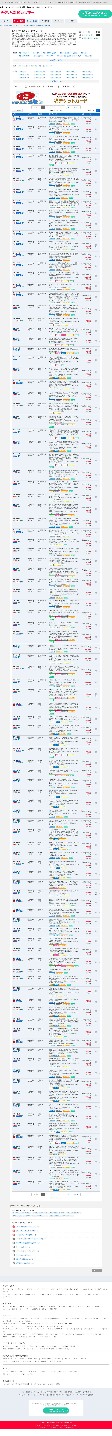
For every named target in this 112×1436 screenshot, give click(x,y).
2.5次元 (80, 1306)
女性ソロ (29, 1289)
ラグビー (25, 1334)
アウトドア (43, 1371)
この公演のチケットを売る (90, 38)
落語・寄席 (53, 1309)
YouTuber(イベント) (69, 1346)
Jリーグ (14, 1326)
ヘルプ (71, 21)
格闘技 (13, 1336)
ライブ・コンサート (10, 1286)
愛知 (32, 66)
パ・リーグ (24, 1318)
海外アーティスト (93, 1294)
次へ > (76, 107)
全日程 (15, 71)
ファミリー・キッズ (30, 1349)
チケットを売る (32, 21)
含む (94, 110)
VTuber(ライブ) (44, 1294)
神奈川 (28, 66)
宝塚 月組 (22, 1306)
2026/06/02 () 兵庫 (55, 77)
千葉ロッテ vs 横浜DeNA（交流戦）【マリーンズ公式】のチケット (30, 1216)
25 (68, 107)
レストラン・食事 (40, 1361)
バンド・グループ (42, 1289)
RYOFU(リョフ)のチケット (24, 1255)
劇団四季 (97, 1306)
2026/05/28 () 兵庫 (71, 74)
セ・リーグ (13, 1318)
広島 (47, 66)
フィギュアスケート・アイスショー (13, 1329)
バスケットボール (89, 1329)
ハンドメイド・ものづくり (25, 1374)
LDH (92, 1289)
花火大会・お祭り (64, 1349)
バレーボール (40, 1329)
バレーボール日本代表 (73, 1329)
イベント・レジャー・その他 (14, 1343)
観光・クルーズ (74, 1371)
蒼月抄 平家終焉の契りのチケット (26, 1259)
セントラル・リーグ (27, 33)
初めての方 (45, 21)
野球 (4, 1318)
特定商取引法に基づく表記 (55, 1395)
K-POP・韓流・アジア (77, 1294)
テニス (30, 1329)
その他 (59, 1361)
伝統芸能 (35, 1309)
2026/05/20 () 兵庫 (40, 71)
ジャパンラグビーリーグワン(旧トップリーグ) (75, 1334)
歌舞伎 (44, 1309)
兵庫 (40, 66)
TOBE (85, 1289)
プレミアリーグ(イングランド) (55, 1326)
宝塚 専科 (62, 1306)
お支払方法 (87, 1392)
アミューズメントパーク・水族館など (14, 1371)
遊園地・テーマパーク (9, 1359)
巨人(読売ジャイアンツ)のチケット (22, 1212)
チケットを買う (19, 21)
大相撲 (5, 1336)
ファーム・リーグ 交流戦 (22, 1321)
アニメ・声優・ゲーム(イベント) (38, 1346)
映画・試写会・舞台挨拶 (47, 1349)
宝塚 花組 (12, 1306)
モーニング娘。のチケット (24, 1247)
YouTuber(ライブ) (30, 1294)
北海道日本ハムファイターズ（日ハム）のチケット (31, 1239)
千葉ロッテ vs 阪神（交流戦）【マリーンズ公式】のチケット (48, 1212)
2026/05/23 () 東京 (87, 71)
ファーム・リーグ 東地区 (71, 1318)
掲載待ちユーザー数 (87, 35)
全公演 (15, 52)
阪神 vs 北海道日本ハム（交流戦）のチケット (61, 1216)
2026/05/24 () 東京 (24, 74)
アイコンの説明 (17, 110)
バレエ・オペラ (23, 1309)
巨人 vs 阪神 (88, 56)
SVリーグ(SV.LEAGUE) (55, 1329)
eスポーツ (56, 1346)
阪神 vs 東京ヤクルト (24, 53)
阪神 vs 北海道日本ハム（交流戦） (69, 53)
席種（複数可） (66, 86)
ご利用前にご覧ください (95, 13)
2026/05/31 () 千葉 (40, 77)
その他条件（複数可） (35, 86)
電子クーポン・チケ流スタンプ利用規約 (79, 1395)
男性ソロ (20, 1289)
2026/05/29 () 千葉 (87, 74)
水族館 (22, 1359)
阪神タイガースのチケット (74, 1212)
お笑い (89, 1306)
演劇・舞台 (7, 1303)
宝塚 (4, 1306)
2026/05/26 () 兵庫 (40, 74)
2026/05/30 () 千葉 (24, 77)
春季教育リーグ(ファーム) (10, 1323)
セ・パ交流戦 (35, 1318)
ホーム (6, 21)
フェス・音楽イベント (59, 1294)
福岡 (51, 66)
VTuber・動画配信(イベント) (11, 1349)
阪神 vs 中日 (36, 53)
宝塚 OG (71, 1306)
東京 (23, 66)
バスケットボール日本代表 (10, 1334)
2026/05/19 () (22, 71)
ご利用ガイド (58, 1392)
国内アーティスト (8, 1289)
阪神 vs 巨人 (50, 56)
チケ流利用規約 (46, 1392)
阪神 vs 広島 (84, 53)
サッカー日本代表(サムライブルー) (31, 1326)
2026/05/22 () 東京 (71, 71)
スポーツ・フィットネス (58, 1371)
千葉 (20, 66)
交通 (51, 1361)
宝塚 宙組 (52, 1306)
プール (5, 1361)
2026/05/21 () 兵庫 (55, 71)
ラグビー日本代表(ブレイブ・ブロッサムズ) (45, 1334)
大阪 (36, 66)
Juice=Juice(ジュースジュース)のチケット (28, 1251)
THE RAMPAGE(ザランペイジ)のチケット (28, 1226)
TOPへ (98, 1270)
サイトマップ (40, 1395)
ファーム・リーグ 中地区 (90, 1318)
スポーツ (6, 1315)
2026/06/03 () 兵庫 (71, 77)
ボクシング (32, 1336)
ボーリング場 (15, 1361)
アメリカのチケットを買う (10, 1384)
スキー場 (67, 1359)
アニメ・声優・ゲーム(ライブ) (12, 1294)
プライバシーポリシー (26, 1395)
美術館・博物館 (46, 1359)
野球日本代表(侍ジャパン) (30, 1323)
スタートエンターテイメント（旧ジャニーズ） (65, 1289)
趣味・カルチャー (8, 1374)
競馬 (55, 1336)
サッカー (5, 1326)
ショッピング (27, 1361)
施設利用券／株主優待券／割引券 (15, 1356)
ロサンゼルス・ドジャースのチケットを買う (47, 1384)
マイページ (58, 21)
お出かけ (6, 1368)
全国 (14, 65)
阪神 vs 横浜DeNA (38, 56)
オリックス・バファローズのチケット (27, 1231)
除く (98, 110)
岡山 (44, 66)
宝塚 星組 (42, 1306)
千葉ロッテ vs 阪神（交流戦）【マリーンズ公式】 (69, 56)
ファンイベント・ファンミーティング (14, 1346)
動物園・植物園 (33, 1359)
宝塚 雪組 (32, 1306)
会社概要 (78, 1392)
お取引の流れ (68, 1392)
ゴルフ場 (57, 1359)
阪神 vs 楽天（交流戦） (25, 56)
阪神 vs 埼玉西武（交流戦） (50, 53)
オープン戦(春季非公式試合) (51, 1318)
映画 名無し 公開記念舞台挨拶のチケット (28, 1243)
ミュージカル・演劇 (9, 1309)
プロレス (21, 1336)
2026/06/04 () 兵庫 (87, 77)
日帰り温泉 (32, 1371)
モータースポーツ (45, 1336)
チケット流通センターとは (30, 1392)
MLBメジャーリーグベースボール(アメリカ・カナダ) (57, 1323)
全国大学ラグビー (99, 1334)
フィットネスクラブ (80, 1359)
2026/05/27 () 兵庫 (55, 74)
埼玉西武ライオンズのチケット (25, 1263)
